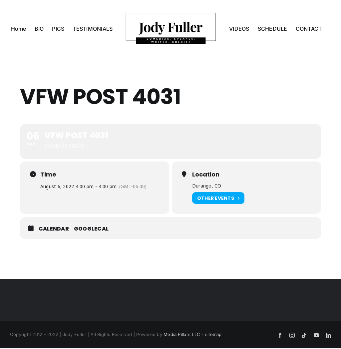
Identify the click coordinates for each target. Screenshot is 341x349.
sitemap (213, 334)
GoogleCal (91, 229)
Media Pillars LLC (182, 334)
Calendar (54, 229)
